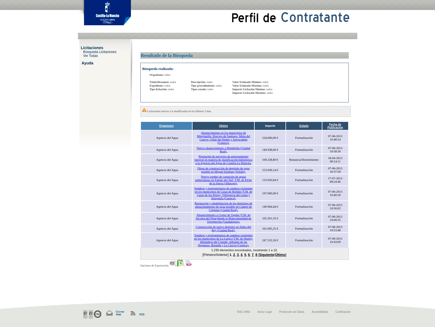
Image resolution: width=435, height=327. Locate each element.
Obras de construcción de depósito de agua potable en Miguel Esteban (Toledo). (223, 170)
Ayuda (87, 63)
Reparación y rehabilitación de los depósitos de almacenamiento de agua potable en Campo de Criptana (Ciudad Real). (223, 207)
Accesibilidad (320, 311)
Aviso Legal (264, 311)
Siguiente (266, 255)
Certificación (343, 311)
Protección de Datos (291, 311)
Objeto (223, 125)
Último (280, 255)
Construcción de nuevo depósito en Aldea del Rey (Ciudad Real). (223, 228)
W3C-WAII (243, 311)
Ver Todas (90, 55)
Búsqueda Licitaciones (100, 52)
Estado (303, 125)
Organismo (166, 125)
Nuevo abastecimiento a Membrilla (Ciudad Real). (223, 149)
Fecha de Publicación (335, 126)
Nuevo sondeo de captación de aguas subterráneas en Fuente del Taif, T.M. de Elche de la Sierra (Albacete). (223, 180)
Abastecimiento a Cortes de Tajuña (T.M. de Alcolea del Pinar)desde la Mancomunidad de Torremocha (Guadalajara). (223, 218)
